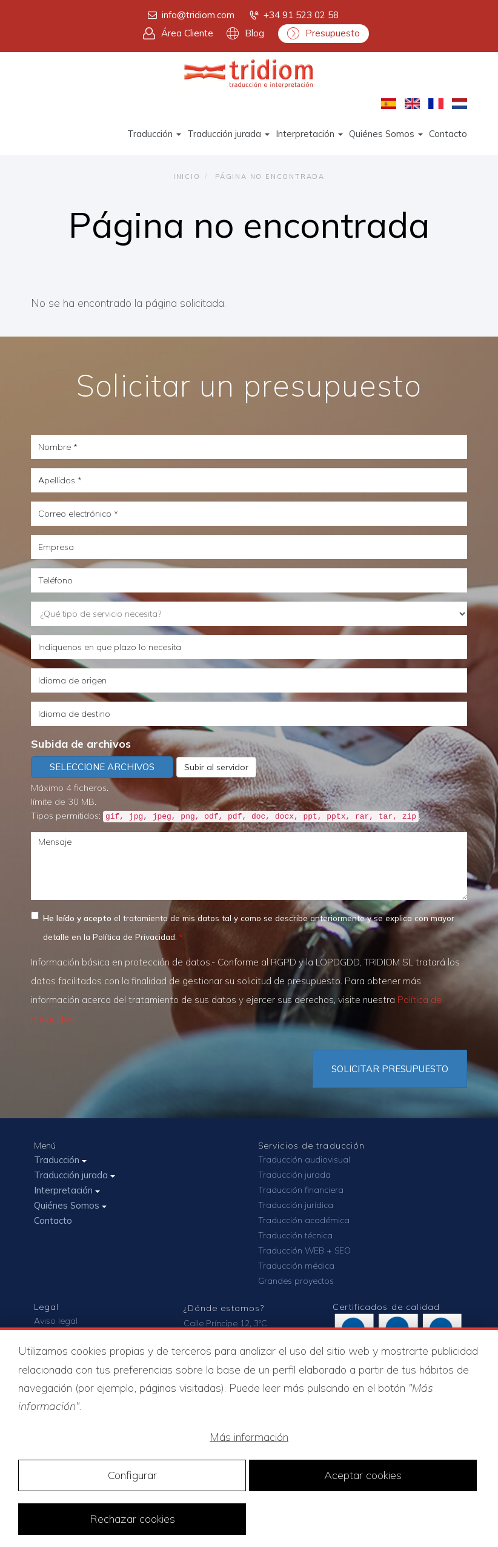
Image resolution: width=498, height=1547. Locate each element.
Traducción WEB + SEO (304, 1250)
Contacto (448, 133)
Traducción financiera (301, 1189)
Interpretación (309, 133)
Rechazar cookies (132, 1519)
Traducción (154, 133)
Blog (245, 33)
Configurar (132, 1475)
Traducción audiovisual (304, 1159)
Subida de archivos (81, 744)
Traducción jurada (228, 133)
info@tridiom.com (190, 15)
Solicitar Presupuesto (389, 1069)
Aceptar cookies (363, 1475)
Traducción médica (296, 1265)
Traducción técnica (295, 1235)
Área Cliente (178, 33)
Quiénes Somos (386, 133)
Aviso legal (56, 1320)
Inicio (187, 176)
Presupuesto (323, 33)
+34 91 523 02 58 (293, 15)
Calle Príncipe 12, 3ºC (225, 1323)
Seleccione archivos (102, 767)
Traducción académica (304, 1220)
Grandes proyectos (296, 1280)
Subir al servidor (216, 767)
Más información (249, 1437)
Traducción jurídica (295, 1205)
